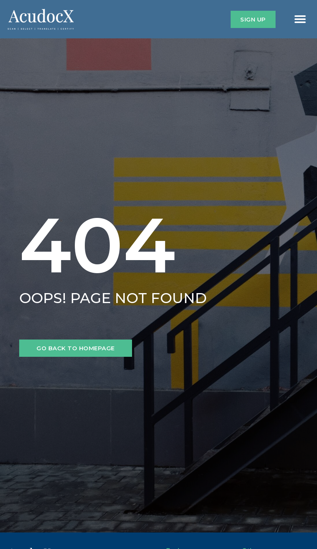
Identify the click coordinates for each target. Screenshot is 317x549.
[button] (300, 19)
